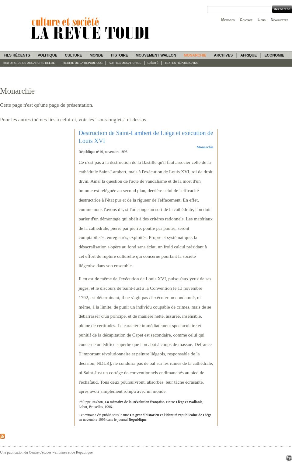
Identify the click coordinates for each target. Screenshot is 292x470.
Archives (223, 55)
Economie (274, 55)
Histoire (119, 55)
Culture (73, 55)
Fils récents (17, 55)
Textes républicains (181, 62)
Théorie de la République (82, 62)
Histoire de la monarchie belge (29, 62)
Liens (262, 20)
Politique (47, 55)
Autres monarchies (125, 62)
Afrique (248, 55)
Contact (246, 20)
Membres (228, 20)
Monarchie (195, 55)
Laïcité (153, 62)
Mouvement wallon (156, 55)
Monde (96, 55)
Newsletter (279, 20)
